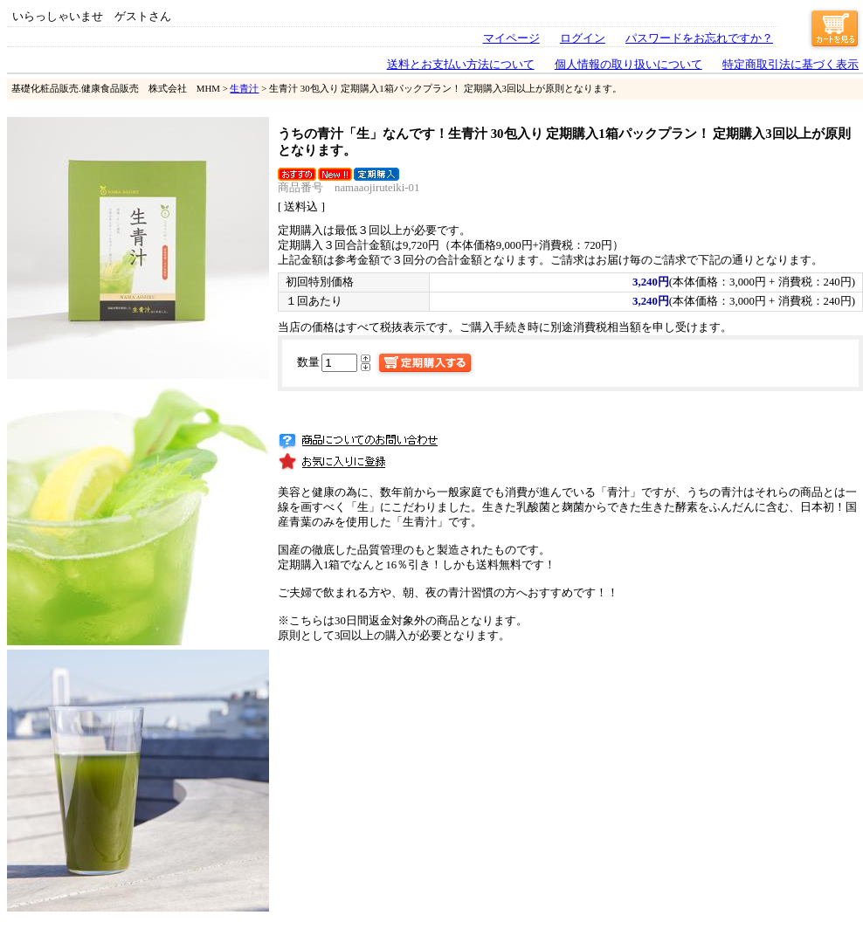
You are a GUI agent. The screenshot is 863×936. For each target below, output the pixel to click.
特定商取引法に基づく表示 (790, 64)
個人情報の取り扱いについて (628, 64)
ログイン (582, 38)
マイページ (511, 38)
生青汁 (244, 88)
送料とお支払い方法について (461, 64)
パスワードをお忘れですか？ (699, 38)
